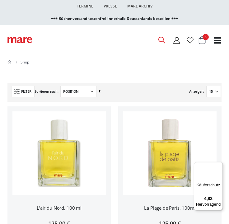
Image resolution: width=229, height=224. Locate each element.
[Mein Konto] (176, 40)
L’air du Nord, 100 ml (59, 208)
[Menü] (219, 163)
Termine (85, 6)
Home (9, 62)
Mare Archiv (139, 6)
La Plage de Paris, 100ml (169, 208)
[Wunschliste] (190, 40)
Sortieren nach (46, 91)
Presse (110, 6)
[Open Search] (161, 40)
